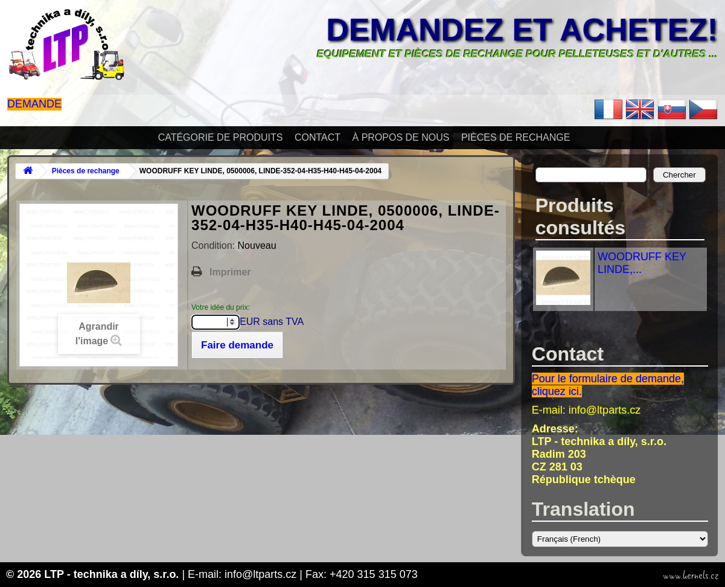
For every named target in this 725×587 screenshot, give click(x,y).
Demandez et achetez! (522, 29)
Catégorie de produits (220, 137)
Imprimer (230, 272)
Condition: (214, 245)
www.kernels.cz (691, 575)
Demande (34, 104)
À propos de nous (401, 137)
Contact (317, 137)
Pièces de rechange (515, 137)
